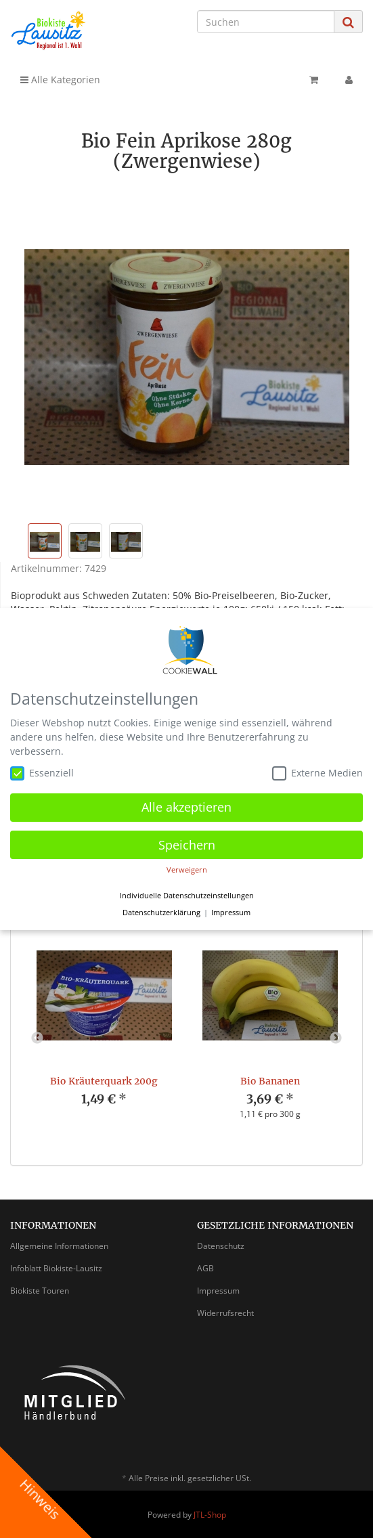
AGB (205, 1268)
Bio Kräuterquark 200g (104, 1081)
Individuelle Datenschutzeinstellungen (187, 895)
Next (336, 1038)
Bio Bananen (270, 1081)
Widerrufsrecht (225, 1313)
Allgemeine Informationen (59, 1246)
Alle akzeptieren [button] (186, 807)
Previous (37, 1038)
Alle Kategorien (60, 79)
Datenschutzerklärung (161, 912)
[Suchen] (265, 21)
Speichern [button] (186, 845)
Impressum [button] (230, 912)
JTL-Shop (210, 1514)
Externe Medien (317, 773)
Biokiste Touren (39, 1290)
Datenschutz (220, 1246)
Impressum (218, 1290)
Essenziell (42, 773)
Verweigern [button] (187, 870)
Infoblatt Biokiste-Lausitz (56, 1268)
